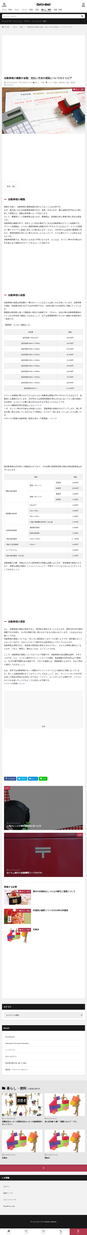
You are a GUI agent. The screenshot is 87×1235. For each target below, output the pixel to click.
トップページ (10, 1050)
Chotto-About (43, 4)
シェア (26, 1232)
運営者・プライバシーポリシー (16, 1070)
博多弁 (47, 1158)
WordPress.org (9, 1206)
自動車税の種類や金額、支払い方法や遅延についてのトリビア (49, 27)
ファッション (18, 21)
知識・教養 (58, 10)
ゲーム (24, 10)
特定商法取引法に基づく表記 (15, 1063)
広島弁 (36, 929)
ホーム (8, 1232)
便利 (44, 21)
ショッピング (37, 21)
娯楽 (31, 10)
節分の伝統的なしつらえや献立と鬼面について (54, 891)
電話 (61, 1232)
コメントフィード (9, 1200)
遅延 (67, 82)
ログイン (6, 1186)
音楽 (37, 10)
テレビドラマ (7, 21)
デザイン (27, 21)
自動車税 (61, 82)
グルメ (16, 10)
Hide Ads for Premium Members (17, 1043)
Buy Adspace (10, 1037)
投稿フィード (8, 1193)
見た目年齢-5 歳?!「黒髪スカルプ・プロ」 (61, 1121)
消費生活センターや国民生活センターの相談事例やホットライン (22, 1122)
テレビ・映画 (7, 10)
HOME (6, 27)
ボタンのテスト (11, 1056)
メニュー (43, 1232)
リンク (39, 405)
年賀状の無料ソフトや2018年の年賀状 (50, 910)
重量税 (72, 82)
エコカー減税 (52, 82)
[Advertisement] (43, 56)
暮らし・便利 (46, 10)
